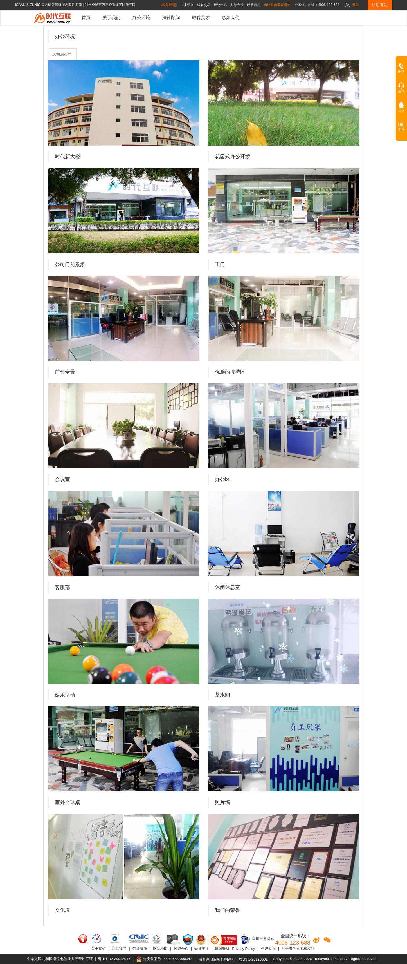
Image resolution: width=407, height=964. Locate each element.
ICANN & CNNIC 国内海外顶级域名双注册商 (49, 5)
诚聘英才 (201, 17)
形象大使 (231, 17)
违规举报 (268, 949)
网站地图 (160, 949)
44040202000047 (177, 959)
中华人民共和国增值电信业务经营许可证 (60, 959)
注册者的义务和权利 (298, 949)
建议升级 (222, 949)
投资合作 (181, 949)
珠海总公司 (62, 54)
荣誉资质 (139, 949)
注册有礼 (380, 5)
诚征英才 (201, 949)
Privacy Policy (243, 949)
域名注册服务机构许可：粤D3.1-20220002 (233, 959)
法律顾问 (171, 17)
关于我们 (111, 17)
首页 (86, 17)
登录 (355, 5)
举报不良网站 (257, 939)
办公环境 (141, 17)
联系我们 (119, 949)
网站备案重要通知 (277, 5)
